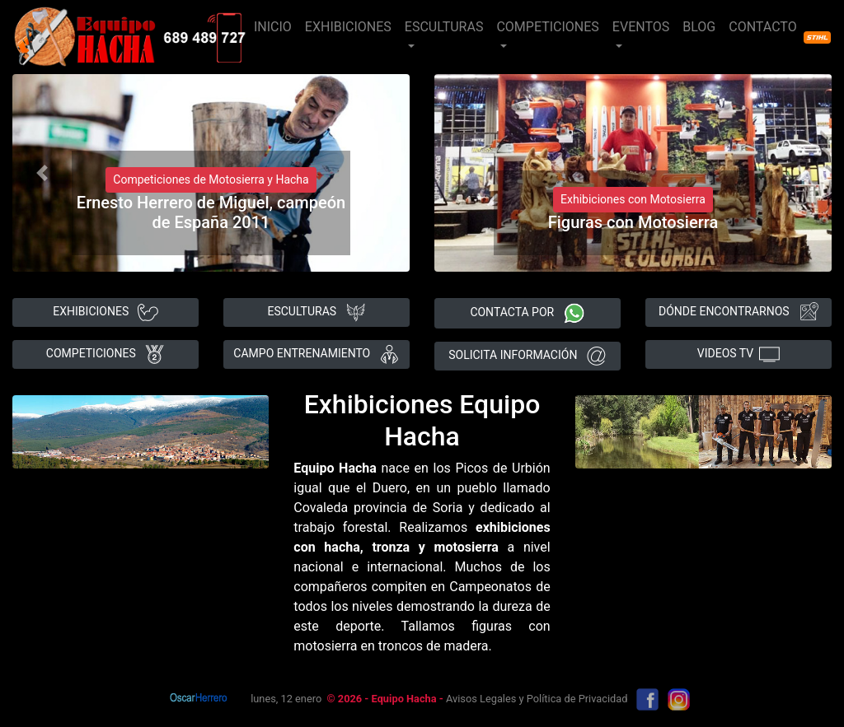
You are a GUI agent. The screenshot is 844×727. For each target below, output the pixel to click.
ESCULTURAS (316, 312)
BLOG (698, 27)
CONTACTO (762, 27)
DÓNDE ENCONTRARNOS (738, 312)
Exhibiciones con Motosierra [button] (633, 199)
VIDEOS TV (738, 354)
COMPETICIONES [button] (547, 27)
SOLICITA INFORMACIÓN (527, 356)
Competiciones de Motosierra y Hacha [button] (210, 179)
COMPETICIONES (105, 354)
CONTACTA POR (527, 313)
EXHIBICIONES (348, 27)
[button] (42, 173)
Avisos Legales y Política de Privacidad (536, 698)
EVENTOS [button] (640, 27)
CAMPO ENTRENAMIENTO (316, 354)
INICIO (273, 27)
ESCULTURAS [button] (444, 27)
